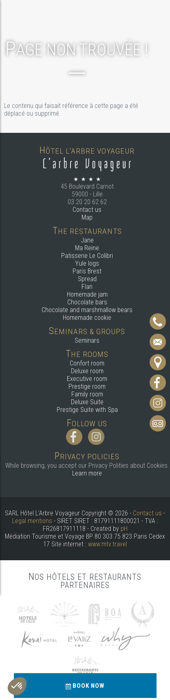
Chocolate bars (87, 302)
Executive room (87, 379)
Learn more (87, 473)
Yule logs (87, 263)
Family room (87, 394)
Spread (87, 279)
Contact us (87, 210)
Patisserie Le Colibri (87, 256)
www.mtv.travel (107, 544)
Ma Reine (87, 248)
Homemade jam (87, 294)
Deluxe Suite (87, 402)
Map (87, 217)
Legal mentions (32, 521)
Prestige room (87, 386)
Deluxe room (87, 371)
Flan (87, 287)
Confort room (87, 363)
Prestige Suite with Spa (87, 410)
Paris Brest (87, 271)
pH (124, 529)
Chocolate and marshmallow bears (87, 310)
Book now (85, 685)
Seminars (87, 340)
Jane (87, 240)
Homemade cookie (87, 317)
